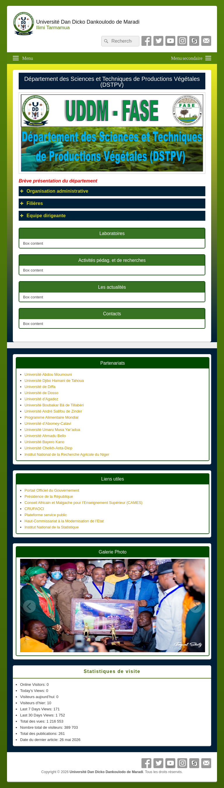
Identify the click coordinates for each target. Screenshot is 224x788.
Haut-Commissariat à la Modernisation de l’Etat (64, 521)
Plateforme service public (45, 515)
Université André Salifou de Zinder (53, 411)
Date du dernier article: (40, 739)
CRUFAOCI (34, 509)
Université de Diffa (39, 387)
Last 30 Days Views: (37, 715)
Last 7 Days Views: (36, 709)
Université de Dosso (41, 393)
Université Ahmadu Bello (45, 436)
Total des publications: (39, 733)
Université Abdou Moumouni (48, 374)
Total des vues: (33, 721)
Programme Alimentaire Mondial (51, 417)
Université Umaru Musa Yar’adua (52, 429)
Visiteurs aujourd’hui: (38, 697)
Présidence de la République (48, 496)
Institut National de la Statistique (51, 527)
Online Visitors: (33, 684)
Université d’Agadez (41, 399)
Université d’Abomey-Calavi (47, 423)
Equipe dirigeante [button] (42, 216)
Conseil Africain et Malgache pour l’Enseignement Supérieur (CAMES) (83, 502)
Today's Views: (33, 690)
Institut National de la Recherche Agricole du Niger (66, 454)
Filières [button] (31, 203)
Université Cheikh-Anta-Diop (48, 448)
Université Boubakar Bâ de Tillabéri (54, 405)
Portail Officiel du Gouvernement (51, 490)
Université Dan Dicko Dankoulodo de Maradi (87, 22)
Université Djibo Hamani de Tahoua (54, 380)
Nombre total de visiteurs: (42, 727)
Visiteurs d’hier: (33, 703)
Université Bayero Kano (44, 442)
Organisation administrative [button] (53, 191)
